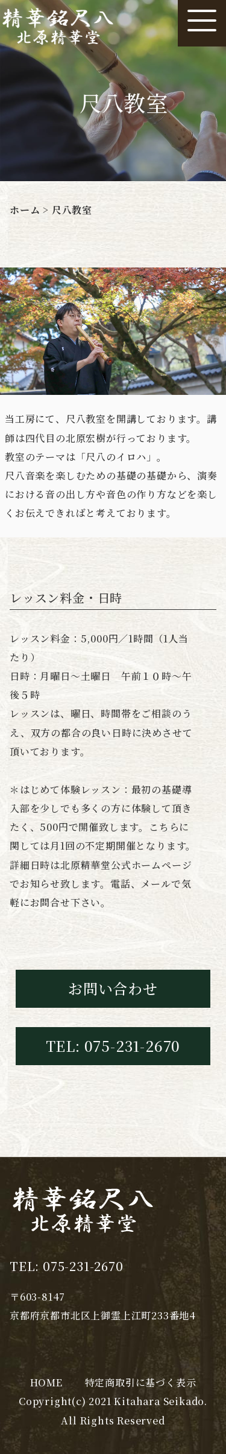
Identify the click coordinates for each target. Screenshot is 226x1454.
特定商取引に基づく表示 (140, 1382)
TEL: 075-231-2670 (113, 1045)
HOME (46, 1382)
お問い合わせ (113, 988)
